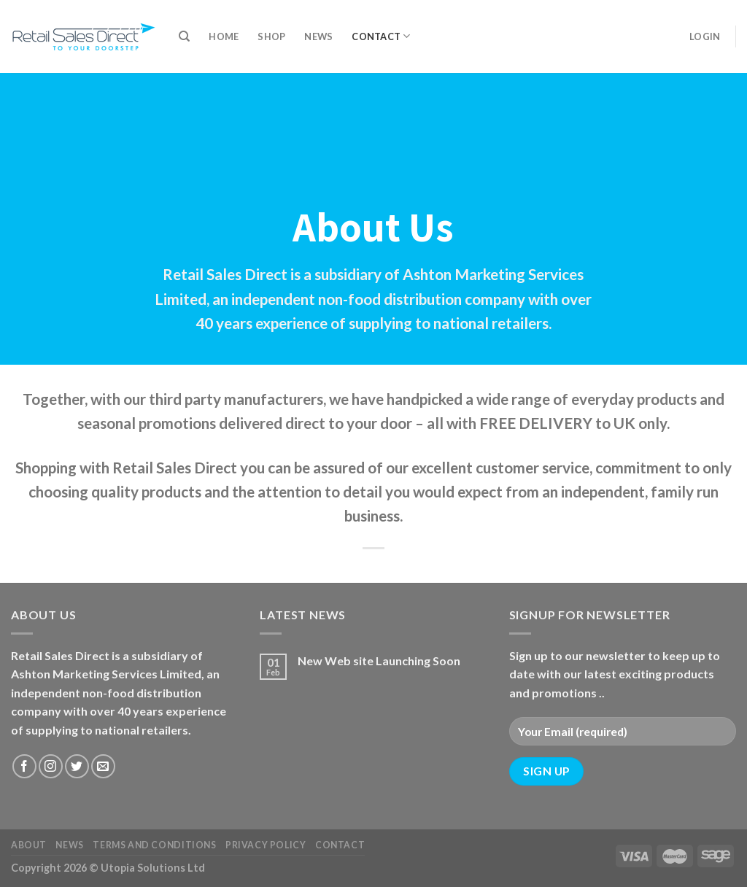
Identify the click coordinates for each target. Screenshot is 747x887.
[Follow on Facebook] (24, 766)
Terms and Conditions (154, 845)
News (318, 36)
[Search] (184, 36)
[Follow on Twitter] (77, 766)
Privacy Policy (265, 845)
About (29, 845)
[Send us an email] (103, 766)
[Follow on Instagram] (51, 766)
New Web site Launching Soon (379, 660)
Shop (271, 36)
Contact (381, 36)
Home (224, 36)
